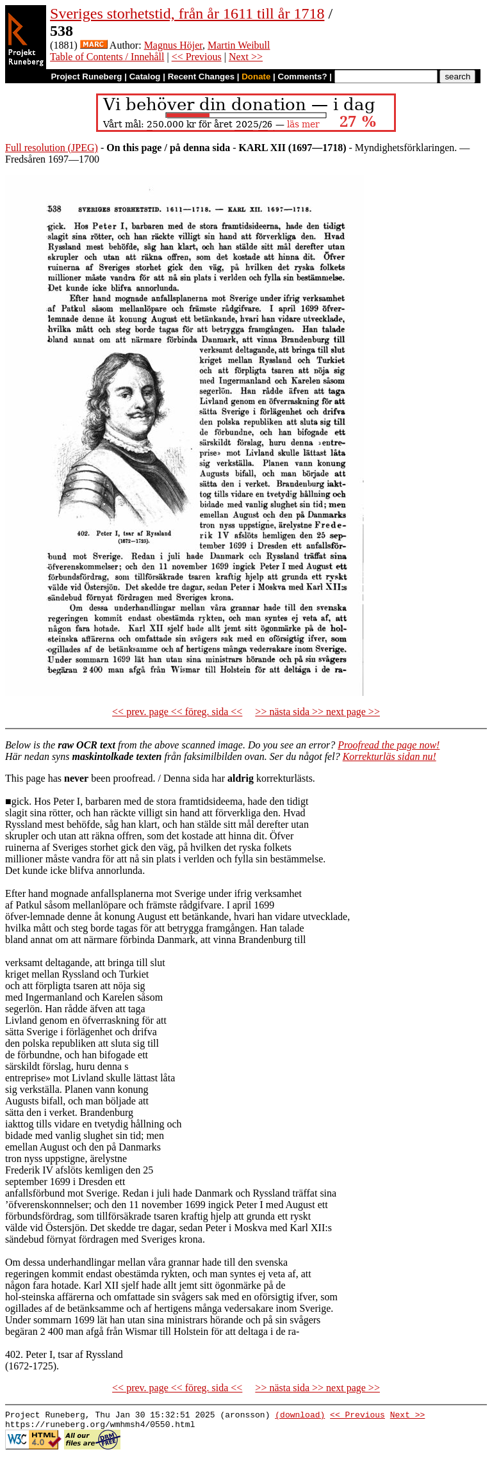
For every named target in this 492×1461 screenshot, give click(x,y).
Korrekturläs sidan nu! (389, 756)
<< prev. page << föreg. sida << (177, 711)
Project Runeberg (86, 76)
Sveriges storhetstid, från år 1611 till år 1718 (187, 13)
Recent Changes (201, 76)
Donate (256, 76)
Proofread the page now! (388, 744)
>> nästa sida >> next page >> (317, 711)
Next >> (246, 56)
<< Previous (197, 56)
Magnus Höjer (173, 45)
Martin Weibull (239, 45)
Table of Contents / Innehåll (107, 56)
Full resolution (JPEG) (51, 147)
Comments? (302, 76)
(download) (300, 1416)
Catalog (145, 76)
